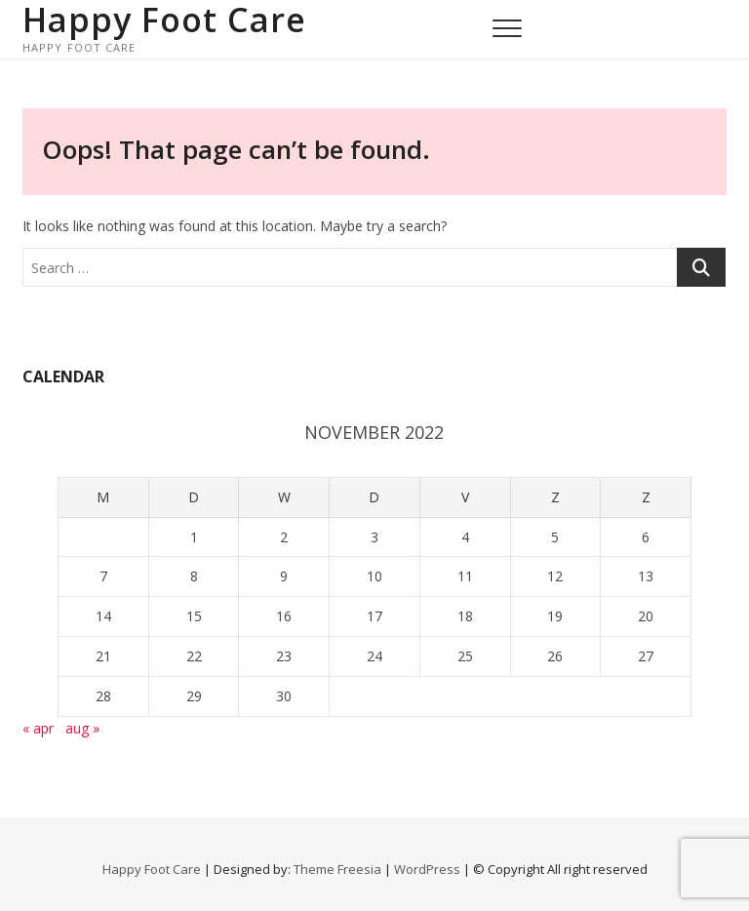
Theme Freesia (337, 869)
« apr (38, 728)
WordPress (427, 869)
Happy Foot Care (164, 19)
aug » (82, 728)
